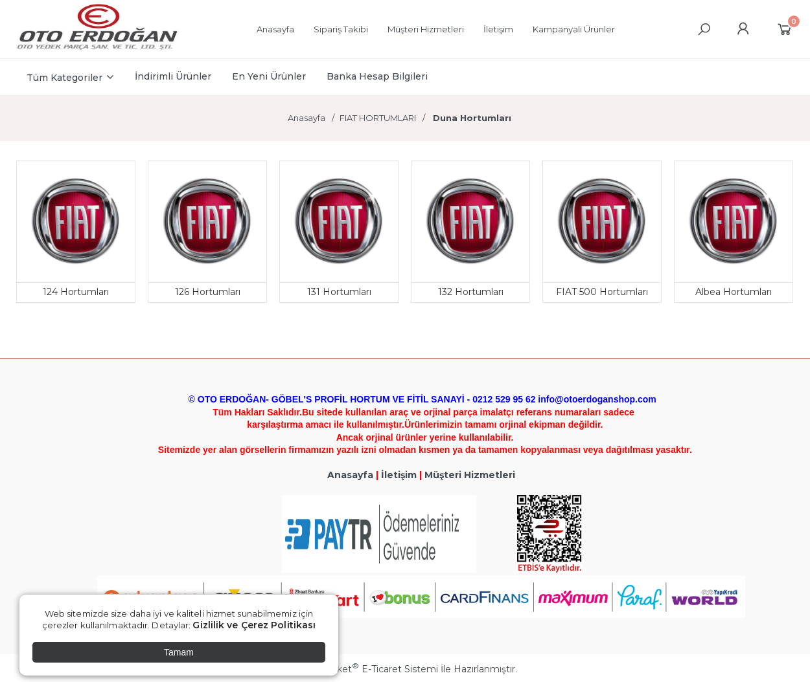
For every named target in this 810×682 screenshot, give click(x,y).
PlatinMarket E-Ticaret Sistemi (366, 669)
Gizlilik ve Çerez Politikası (254, 625)
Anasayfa (350, 475)
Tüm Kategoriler (64, 77)
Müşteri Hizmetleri (469, 475)
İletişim (399, 475)
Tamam (179, 652)
